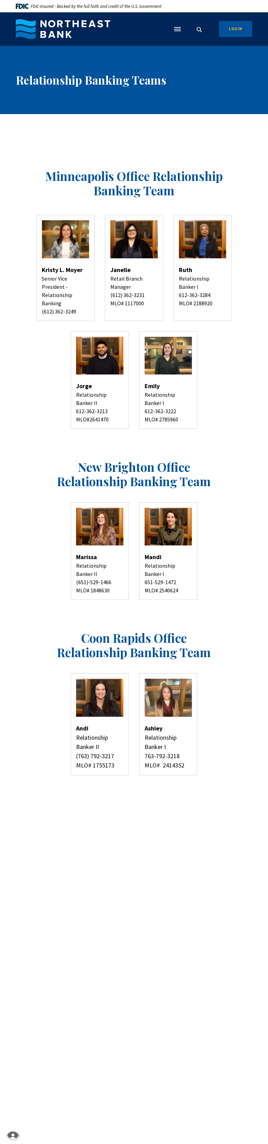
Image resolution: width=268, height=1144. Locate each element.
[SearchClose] (199, 30)
